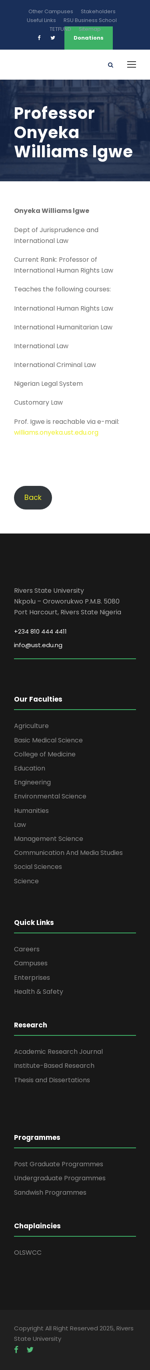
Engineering (32, 782)
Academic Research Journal (58, 1051)
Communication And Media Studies (68, 852)
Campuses (31, 963)
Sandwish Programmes (50, 1192)
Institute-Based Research (54, 1065)
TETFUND (60, 29)
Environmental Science (50, 796)
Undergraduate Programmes (60, 1178)
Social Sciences (38, 866)
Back (33, 497)
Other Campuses (50, 11)
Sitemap (90, 29)
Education (29, 768)
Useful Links (41, 20)
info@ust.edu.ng (38, 645)
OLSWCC (28, 1252)
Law (20, 824)
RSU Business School (90, 20)
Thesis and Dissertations (52, 1080)
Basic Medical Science (48, 740)
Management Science (48, 838)
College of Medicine (45, 754)
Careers (27, 949)
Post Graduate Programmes (58, 1164)
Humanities (31, 810)
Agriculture (31, 725)
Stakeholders (98, 11)
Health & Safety (38, 991)
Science (26, 881)
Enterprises (32, 977)
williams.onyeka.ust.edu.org (56, 432)
